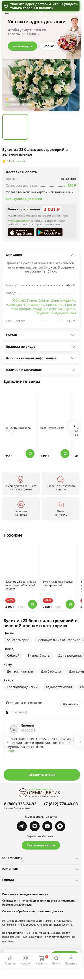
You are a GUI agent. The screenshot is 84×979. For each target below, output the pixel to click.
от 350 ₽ (69, 185)
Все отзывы (71, 704)
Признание (54, 304)
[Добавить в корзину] (30, 453)
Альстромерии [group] (18, 640)
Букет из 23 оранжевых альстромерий (58, 583)
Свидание (42, 313)
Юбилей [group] (13, 655)
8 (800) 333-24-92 (20, 803)
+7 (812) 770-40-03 (60, 803)
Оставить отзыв (41, 775)
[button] (73, 425)
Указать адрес (22, 46)
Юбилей (18, 300)
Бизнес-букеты (38, 300)
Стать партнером (41, 845)
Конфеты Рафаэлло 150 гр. (18, 429)
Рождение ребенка (47, 309)
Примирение (34, 304)
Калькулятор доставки (24, 199)
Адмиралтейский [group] (59, 687)
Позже (48, 46)
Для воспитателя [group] (20, 671)
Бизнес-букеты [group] (39, 655)
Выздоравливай (63, 313)
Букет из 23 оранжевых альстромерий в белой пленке (20, 585)
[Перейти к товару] (21, 560)
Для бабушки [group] (51, 671)
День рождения (63, 300)
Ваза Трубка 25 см (52, 428)
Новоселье (14, 304)
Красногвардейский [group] (22, 687)
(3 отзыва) (18, 161)
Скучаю (69, 309)
